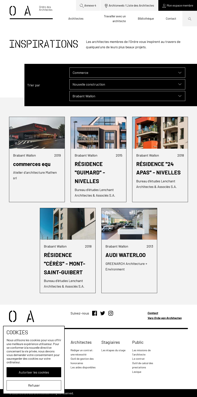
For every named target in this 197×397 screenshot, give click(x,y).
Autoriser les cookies (34, 372)
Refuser (34, 385)
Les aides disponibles (83, 367)
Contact (171, 18)
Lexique (136, 371)
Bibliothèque (146, 18)
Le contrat (138, 358)
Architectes (75, 18)
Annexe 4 (88, 5)
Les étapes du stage (113, 350)
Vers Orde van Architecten (165, 318)
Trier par (33, 85)
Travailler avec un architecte (115, 18)
